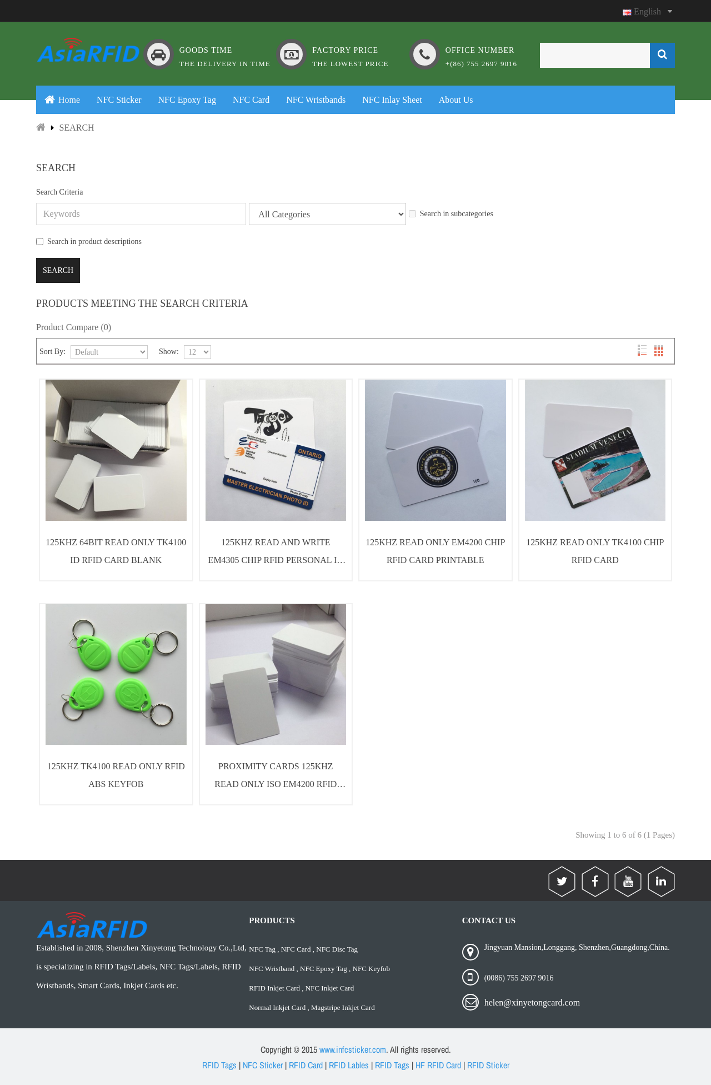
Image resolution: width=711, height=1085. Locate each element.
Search (76, 127)
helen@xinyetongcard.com (532, 1002)
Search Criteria (59, 192)
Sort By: (52, 351)
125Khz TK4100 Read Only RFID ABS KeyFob (116, 775)
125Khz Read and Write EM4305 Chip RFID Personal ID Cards (275, 553)
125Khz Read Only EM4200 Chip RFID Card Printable (435, 551)
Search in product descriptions (89, 241)
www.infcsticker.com (352, 1049)
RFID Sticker (488, 1065)
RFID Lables (349, 1065)
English (647, 11)
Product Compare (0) (73, 327)
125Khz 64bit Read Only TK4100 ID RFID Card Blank (116, 551)
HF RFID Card (438, 1065)
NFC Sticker (263, 1065)
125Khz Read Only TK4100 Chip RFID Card (595, 551)
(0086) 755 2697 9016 (519, 978)
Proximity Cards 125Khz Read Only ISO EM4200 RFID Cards (275, 777)
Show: (169, 351)
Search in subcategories (451, 214)
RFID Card (306, 1065)
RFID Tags (219, 1065)
